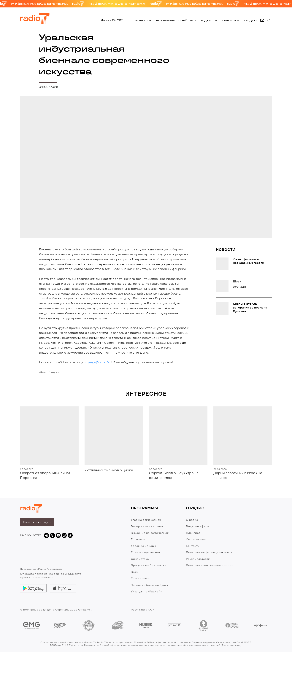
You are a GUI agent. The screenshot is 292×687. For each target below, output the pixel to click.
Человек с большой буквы (149, 585)
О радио (192, 519)
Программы (165, 20)
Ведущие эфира (197, 526)
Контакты (193, 546)
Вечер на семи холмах (147, 526)
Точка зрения (140, 578)
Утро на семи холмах (146, 519)
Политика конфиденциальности (209, 552)
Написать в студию (37, 522)
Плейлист (187, 20)
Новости (143, 20)
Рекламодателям (198, 559)
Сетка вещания (197, 539)
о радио (250, 20)
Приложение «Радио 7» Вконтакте (41, 569)
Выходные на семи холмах (150, 533)
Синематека (140, 559)
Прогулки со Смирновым (148, 565)
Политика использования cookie (209, 565)
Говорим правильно (145, 552)
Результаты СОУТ (143, 609)
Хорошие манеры (143, 546)
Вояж (135, 572)
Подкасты (209, 20)
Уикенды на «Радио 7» (146, 591)
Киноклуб (230, 20)
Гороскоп (138, 539)
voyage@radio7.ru (98, 362)
